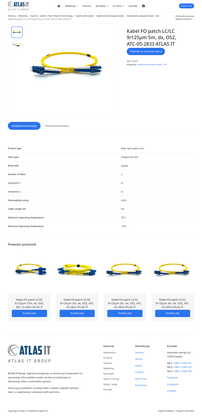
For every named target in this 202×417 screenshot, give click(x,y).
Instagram (172, 383)
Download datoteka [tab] (57, 125)
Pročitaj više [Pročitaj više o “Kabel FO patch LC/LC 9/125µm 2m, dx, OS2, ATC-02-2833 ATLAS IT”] (125, 312)
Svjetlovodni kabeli (85, 15)
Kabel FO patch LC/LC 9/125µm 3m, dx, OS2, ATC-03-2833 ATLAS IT (173, 303)
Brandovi (101, 5)
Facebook (172, 377)
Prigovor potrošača (185, 410)
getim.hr (44, 410)
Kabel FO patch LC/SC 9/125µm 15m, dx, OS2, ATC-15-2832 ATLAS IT (29, 303)
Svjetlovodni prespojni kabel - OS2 (143, 15)
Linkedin (171, 390)
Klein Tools (141, 378)
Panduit (139, 352)
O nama (117, 5)
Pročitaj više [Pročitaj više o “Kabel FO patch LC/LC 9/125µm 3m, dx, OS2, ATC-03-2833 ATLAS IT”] (172, 312)
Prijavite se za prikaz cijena (146, 51)
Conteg (139, 371)
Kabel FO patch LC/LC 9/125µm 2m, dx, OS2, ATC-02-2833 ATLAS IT (125, 303)
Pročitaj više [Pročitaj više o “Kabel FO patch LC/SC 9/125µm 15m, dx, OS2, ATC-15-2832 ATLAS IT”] (29, 312)
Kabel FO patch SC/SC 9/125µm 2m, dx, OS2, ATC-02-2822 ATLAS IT (77, 303)
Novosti (87, 5)
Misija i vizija (110, 383)
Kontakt (133, 5)
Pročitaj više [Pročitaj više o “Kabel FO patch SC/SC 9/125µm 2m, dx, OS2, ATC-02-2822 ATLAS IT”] (77, 312)
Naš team (108, 373)
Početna (12, 15)
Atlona (139, 358)
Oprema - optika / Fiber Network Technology (51, 15)
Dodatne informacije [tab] (24, 125)
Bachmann (141, 385)
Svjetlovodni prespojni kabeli (110, 15)
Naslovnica (109, 352)
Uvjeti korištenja (166, 410)
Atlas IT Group (111, 378)
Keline (138, 365)
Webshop (70, 5)
